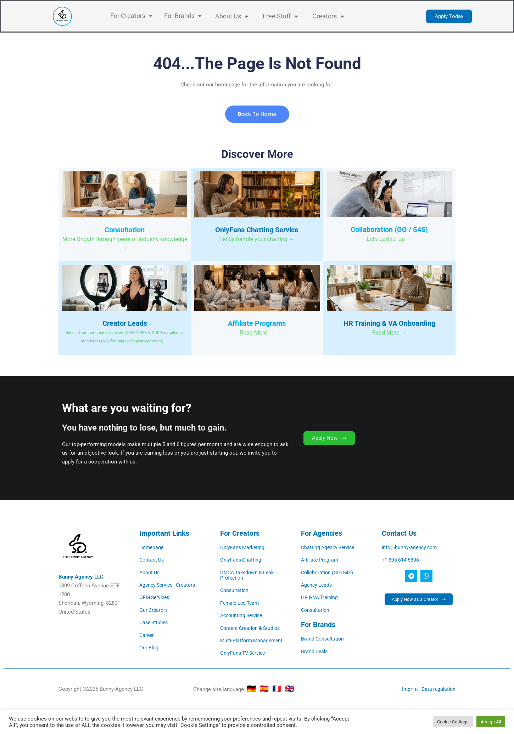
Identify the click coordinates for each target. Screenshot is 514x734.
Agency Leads (317, 585)
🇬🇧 (289, 688)
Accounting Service (243, 615)
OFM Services (155, 597)
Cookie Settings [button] (453, 721)
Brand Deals (315, 651)
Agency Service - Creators (169, 585)
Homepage (152, 548)
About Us (150, 572)
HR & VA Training (321, 597)
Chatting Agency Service (329, 548)
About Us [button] (231, 16)
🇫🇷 (278, 688)
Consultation (235, 590)
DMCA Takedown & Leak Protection (249, 575)
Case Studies (155, 622)
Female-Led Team (241, 602)
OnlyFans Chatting (241, 560)
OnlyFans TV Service (244, 652)
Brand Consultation (323, 638)
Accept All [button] (491, 721)
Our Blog (149, 647)
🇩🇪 (253, 688)
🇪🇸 (265, 688)
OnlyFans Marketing (243, 548)
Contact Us (152, 560)
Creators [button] (328, 16)
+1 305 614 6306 (401, 560)
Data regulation (437, 688)
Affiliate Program (321, 560)
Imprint (407, 688)
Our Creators (154, 610)
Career (147, 634)
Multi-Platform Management (253, 640)
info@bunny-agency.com (410, 548)
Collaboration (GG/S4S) (329, 572)
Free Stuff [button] (280, 16)
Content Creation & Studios (252, 627)
